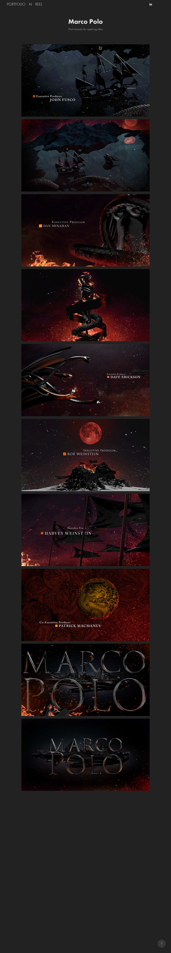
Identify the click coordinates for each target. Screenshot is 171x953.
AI (30, 4)
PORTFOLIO (16, 4)
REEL (38, 4)
